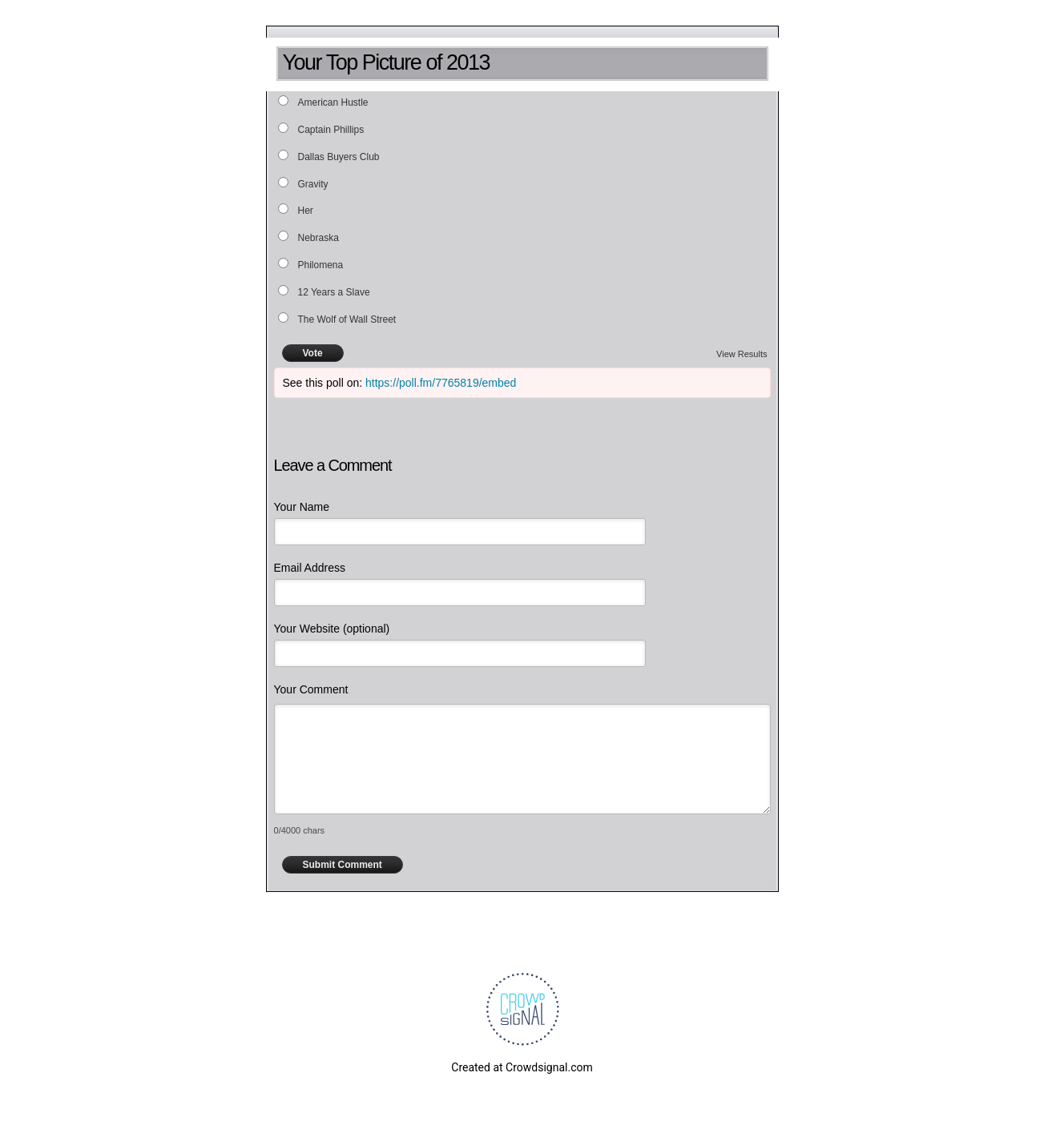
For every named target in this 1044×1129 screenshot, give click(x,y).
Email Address (309, 567)
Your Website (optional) (332, 628)
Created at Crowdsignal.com (521, 1067)
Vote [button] (313, 353)
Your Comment (311, 689)
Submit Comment (342, 864)
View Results (741, 354)
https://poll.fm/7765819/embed (440, 382)
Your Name (302, 506)
